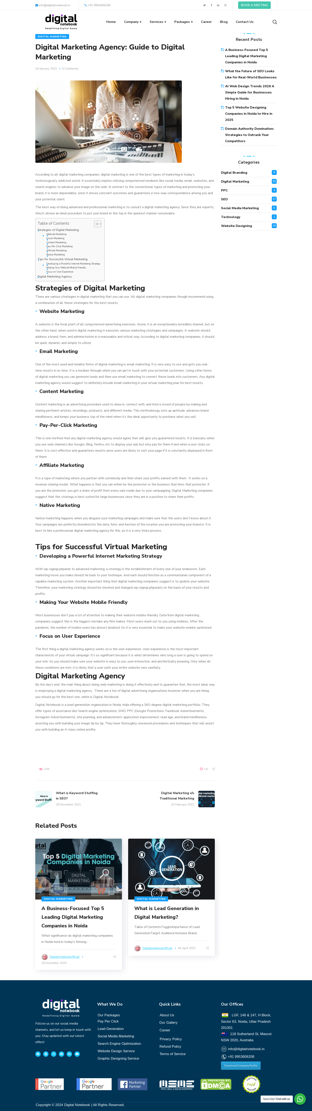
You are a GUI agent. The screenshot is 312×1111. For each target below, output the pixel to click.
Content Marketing (56, 242)
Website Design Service (116, 1051)
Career (165, 1030)
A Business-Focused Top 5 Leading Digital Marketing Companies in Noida (72, 917)
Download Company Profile (241, 1065)
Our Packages (109, 1015)
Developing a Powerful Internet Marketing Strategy (73, 263)
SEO (224, 199)
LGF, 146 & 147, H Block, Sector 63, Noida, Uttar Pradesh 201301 (246, 1021)
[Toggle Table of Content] (95, 223)
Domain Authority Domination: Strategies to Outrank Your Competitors (249, 134)
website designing (236, 226)
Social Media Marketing (240, 208)
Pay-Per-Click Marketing (59, 246)
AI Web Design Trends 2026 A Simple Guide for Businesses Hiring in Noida (249, 92)
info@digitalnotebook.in (52, 5)
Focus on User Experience (59, 271)
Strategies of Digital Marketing (58, 230)
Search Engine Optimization (119, 1044)
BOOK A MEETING (254, 5)
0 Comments (70, 69)
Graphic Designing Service (118, 1058)
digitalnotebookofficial (64, 957)
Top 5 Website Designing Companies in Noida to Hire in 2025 (248, 113)
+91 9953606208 (97, 5)
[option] (78, 904)
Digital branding (234, 172)
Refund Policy (170, 1046)
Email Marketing (55, 238)
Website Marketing (56, 234)
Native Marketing (55, 254)
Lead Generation (111, 1029)
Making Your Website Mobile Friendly (66, 267)
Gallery (171, 1023)
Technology (230, 217)
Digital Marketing (52, 36)
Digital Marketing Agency (55, 276)
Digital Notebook (77, 1105)
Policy (171, 1038)
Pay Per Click (108, 1021)
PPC (224, 190)
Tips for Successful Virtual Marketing (62, 259)
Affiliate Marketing (56, 250)
